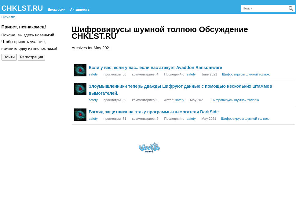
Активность (80, 9)
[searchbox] (268, 8)
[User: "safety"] (80, 70)
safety (93, 74)
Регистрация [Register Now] (31, 57)
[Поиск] (291, 8)
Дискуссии (56, 9)
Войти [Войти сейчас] (9, 57)
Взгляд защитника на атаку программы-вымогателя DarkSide (154, 111)
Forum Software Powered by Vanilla (149, 147)
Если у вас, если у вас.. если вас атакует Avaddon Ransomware (155, 67)
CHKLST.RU (22, 8)
